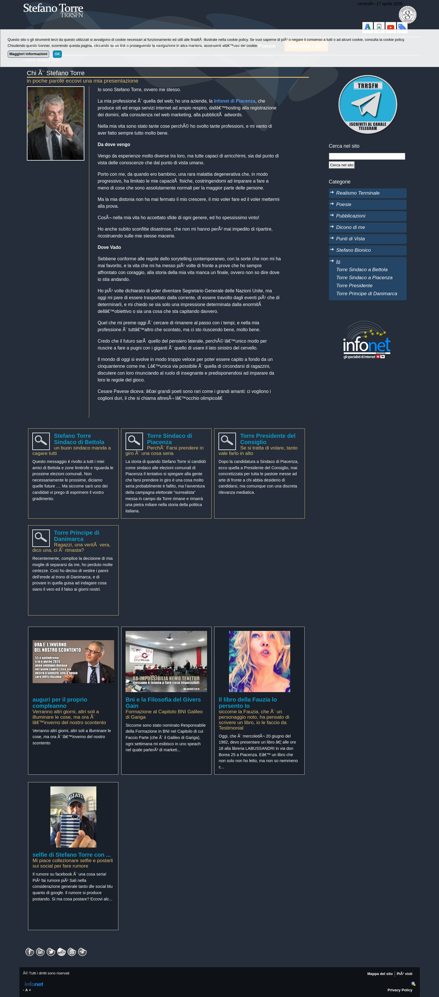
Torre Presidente (354, 285)
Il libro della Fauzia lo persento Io (248, 702)
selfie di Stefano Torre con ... (72, 855)
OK (57, 54)
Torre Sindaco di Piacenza (169, 439)
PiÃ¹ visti (404, 974)
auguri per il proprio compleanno (60, 702)
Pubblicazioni (350, 216)
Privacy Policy (400, 990)
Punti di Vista (350, 238)
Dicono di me (350, 227)
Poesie (343, 204)
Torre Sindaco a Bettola (362, 269)
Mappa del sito (380, 974)
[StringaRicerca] (367, 156)
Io (338, 261)
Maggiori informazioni (28, 54)
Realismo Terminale (358, 193)
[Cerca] (342, 164)
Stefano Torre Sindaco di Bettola (79, 439)
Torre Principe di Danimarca (77, 536)
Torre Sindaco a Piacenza (364, 277)
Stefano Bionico (353, 250)
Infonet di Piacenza (234, 101)
